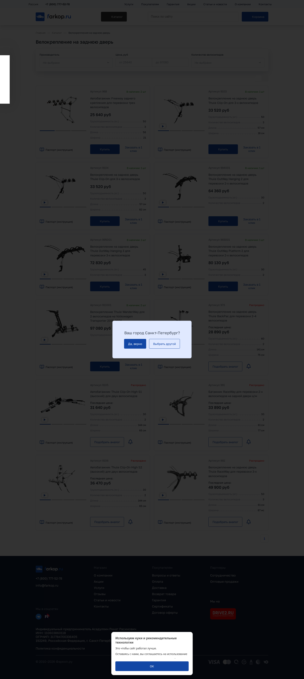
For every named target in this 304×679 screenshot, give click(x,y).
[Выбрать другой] (164, 344)
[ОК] (152, 666)
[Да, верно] (135, 344)
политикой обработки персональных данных (145, 657)
